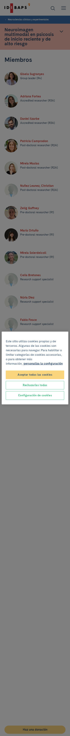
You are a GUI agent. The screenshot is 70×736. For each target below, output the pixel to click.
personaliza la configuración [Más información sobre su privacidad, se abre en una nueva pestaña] (43, 363)
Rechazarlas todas (35, 384)
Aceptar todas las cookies (35, 374)
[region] (35, 368)
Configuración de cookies (35, 395)
